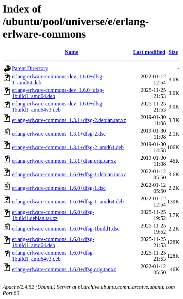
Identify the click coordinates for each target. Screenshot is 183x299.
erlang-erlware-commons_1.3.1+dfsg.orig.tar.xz (64, 161)
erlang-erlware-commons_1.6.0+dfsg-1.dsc (59, 188)
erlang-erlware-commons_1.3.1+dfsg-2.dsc (59, 134)
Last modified (149, 52)
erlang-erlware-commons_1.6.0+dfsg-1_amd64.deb (68, 201)
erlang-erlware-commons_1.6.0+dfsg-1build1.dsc (66, 229)
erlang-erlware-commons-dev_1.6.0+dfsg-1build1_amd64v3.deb (58, 107)
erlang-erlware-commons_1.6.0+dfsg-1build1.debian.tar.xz (53, 215)
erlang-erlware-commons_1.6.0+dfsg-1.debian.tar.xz (69, 174)
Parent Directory (30, 68)
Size (173, 52)
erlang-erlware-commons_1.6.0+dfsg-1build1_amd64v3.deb (53, 256)
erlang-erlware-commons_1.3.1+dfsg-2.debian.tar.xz (69, 120)
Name (71, 52)
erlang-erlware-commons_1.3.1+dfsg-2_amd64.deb (68, 147)
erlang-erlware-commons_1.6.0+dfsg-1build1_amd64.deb (53, 242)
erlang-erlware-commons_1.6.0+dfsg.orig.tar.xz (64, 269)
